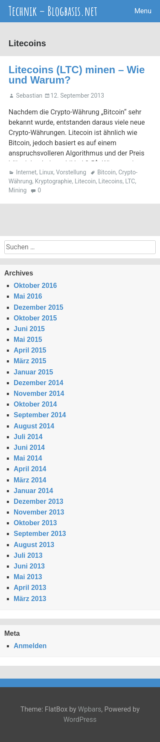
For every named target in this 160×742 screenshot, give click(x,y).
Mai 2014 (28, 458)
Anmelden (30, 645)
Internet (26, 172)
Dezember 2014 (39, 382)
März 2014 (30, 480)
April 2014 (30, 469)
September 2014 (40, 415)
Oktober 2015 (35, 318)
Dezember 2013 (39, 501)
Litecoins (111, 181)
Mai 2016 (28, 296)
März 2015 (30, 361)
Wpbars (90, 709)
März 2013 (30, 598)
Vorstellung (71, 172)
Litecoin (85, 181)
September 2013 (40, 533)
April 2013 (30, 587)
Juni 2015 (29, 328)
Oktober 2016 (35, 285)
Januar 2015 (33, 372)
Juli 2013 (28, 555)
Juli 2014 (28, 436)
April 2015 (30, 350)
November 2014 (39, 393)
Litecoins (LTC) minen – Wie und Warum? (77, 75)
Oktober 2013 (35, 523)
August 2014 (34, 426)
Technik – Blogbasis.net (53, 11)
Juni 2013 (29, 566)
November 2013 (39, 512)
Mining (17, 190)
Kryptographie (53, 181)
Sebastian (29, 95)
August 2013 (34, 544)
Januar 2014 (33, 490)
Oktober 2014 (35, 404)
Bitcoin (106, 172)
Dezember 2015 (39, 307)
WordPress (80, 719)
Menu (142, 11)
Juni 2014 (29, 447)
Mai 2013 (28, 576)
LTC (130, 181)
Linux (46, 172)
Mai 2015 (28, 339)
